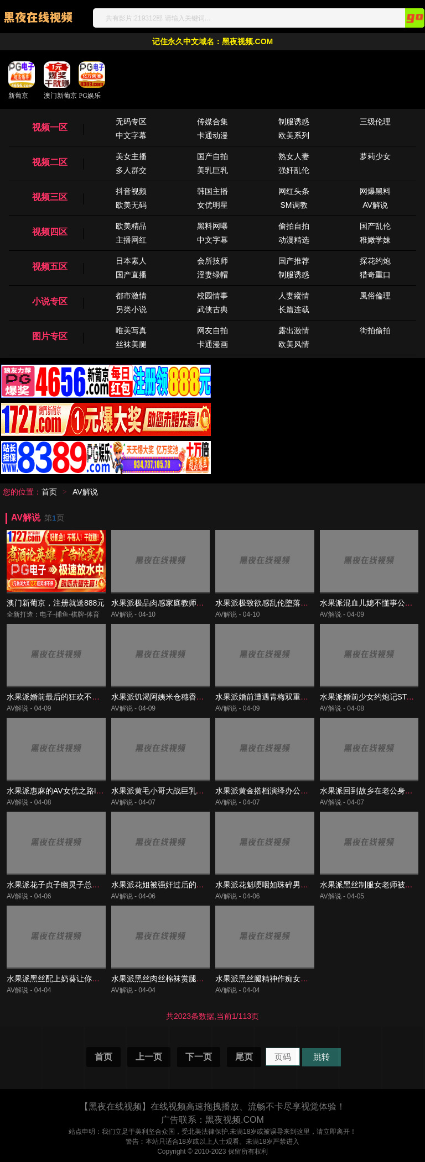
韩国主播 (212, 191)
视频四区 (50, 231)
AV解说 (375, 205)
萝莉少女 (375, 156)
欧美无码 (131, 205)
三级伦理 (375, 121)
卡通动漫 (212, 135)
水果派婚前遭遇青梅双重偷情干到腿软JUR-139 (296, 696)
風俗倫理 (375, 295)
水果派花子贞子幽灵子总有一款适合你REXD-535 (91, 884)
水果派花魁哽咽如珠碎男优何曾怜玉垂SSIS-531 (297, 884)
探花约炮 (375, 260)
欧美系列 (293, 135)
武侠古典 (212, 309)
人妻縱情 (293, 295)
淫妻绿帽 (212, 274)
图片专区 (50, 336)
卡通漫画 (212, 344)
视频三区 (50, 197)
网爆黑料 (375, 191)
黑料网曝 (212, 226)
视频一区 (50, 127)
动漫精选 (293, 239)
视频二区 (50, 162)
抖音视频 (131, 191)
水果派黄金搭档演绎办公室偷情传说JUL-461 (292, 790)
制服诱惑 (293, 121)
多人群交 (131, 170)
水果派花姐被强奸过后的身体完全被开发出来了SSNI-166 (209, 884)
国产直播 (131, 274)
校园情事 (212, 295)
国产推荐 (293, 260)
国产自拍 (212, 156)
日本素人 (131, 260)
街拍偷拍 (375, 330)
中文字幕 (131, 135)
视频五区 (50, 266)
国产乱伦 (375, 226)
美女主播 (131, 156)
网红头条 (293, 191)
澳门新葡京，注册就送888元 (56, 602)
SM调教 (294, 205)
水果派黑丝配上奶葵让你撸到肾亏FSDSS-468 (85, 978)
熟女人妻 (293, 156)
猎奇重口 (375, 274)
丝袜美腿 (131, 344)
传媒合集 (212, 121)
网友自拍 (212, 330)
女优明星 (212, 205)
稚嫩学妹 (375, 239)
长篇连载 (293, 309)
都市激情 (131, 295)
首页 (49, 491)
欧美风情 (293, 344)
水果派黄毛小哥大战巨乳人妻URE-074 (177, 790)
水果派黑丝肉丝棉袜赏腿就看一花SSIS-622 (186, 978)
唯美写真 (131, 330)
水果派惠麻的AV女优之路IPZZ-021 (66, 790)
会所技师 (212, 260)
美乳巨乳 (212, 170)
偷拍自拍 (293, 226)
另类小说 (131, 309)
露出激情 (293, 330)
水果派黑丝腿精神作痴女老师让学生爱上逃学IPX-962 (306, 978)
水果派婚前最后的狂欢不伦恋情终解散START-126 (92, 696)
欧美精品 (131, 226)
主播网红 (131, 239)
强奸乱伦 (293, 170)
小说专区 (50, 301)
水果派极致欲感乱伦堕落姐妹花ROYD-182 (288, 602)
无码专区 (131, 121)
